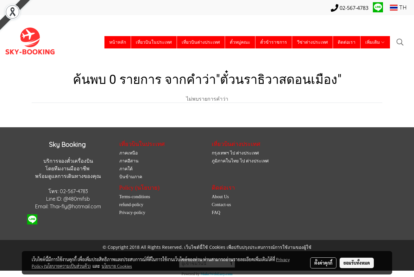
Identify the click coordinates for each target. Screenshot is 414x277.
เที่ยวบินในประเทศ (154, 42)
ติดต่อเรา (346, 42)
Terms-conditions (134, 196)
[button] (400, 42)
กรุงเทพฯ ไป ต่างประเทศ (235, 153)
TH (398, 7)
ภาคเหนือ (128, 153)
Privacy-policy (132, 212)
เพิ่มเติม (375, 42)
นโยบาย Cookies (117, 266)
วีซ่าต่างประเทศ (312, 42)
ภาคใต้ (126, 169)
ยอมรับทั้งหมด (356, 263)
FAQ (216, 212)
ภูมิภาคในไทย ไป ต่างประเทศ (240, 161)
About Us (220, 196)
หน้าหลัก (117, 42)
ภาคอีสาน (129, 161)
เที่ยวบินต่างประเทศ (201, 42)
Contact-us (221, 204)
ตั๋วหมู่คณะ (240, 42)
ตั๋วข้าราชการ (273, 42)
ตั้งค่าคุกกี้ (323, 263)
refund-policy (131, 204)
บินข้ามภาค (130, 176)
